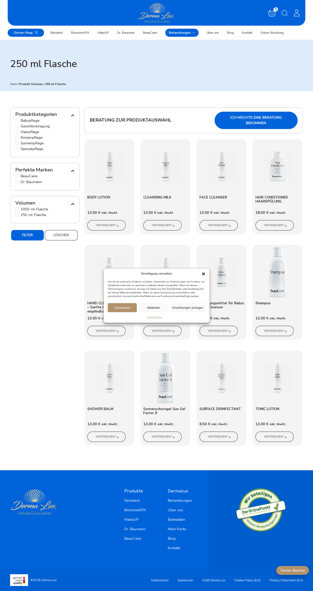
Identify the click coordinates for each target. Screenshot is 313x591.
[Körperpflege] (17, 137)
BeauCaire (150, 33)
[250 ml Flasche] (17, 214)
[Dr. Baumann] (17, 181)
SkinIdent (56, 33)
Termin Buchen (292, 570)
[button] (203, 274)
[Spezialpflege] (17, 148)
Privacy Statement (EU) (286, 580)
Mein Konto (177, 529)
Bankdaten (176, 519)
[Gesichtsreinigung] (17, 126)
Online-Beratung (272, 33)
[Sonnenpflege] (17, 143)
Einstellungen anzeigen (187, 308)
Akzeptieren (122, 308)
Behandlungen (182, 33)
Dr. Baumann (126, 33)
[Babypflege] (17, 120)
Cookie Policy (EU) (247, 580)
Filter (27, 235)
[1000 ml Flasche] (17, 209)
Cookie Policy (154, 317)
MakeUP (103, 33)
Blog (230, 33)
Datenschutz (160, 580)
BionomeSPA (80, 33)
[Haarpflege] (17, 131)
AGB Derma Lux (213, 580)
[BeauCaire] (17, 176)
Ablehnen (153, 308)
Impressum (185, 580)
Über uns (213, 33)
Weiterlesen (107, 225)
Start (13, 84)
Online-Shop (26, 32)
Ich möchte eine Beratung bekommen (256, 120)
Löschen (61, 235)
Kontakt (247, 33)
